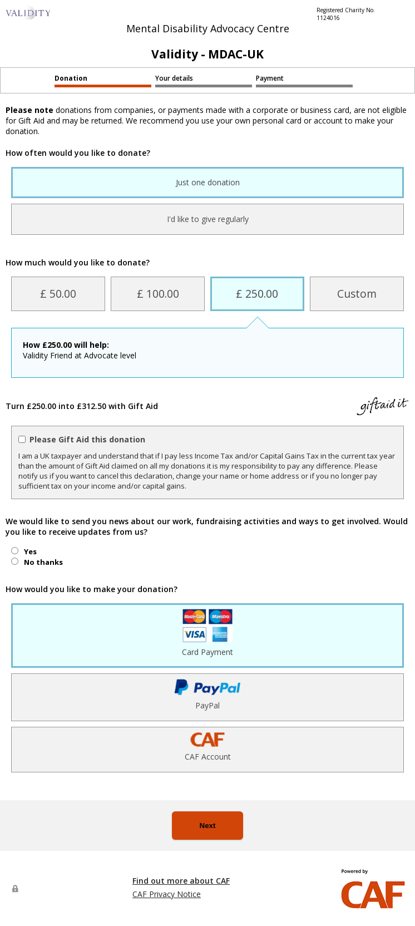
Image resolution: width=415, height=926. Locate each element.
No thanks (43, 562)
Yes (30, 551)
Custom (357, 293)
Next (208, 825)
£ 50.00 (58, 293)
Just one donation (208, 182)
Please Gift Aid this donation (87, 439)
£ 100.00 (158, 293)
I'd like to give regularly (208, 219)
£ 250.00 (257, 293)
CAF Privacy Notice (166, 894)
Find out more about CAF (181, 880)
